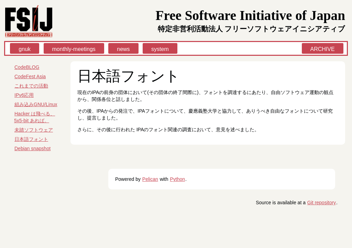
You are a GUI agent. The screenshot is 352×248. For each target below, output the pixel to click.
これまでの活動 (31, 86)
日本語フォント (31, 139)
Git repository (321, 202)
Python (177, 179)
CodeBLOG (26, 67)
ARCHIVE (322, 49)
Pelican (150, 179)
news (123, 49)
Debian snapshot (32, 148)
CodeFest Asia (30, 76)
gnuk (25, 49)
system (160, 49)
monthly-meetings (74, 49)
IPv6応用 (24, 95)
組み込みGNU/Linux (35, 104)
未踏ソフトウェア (33, 130)
